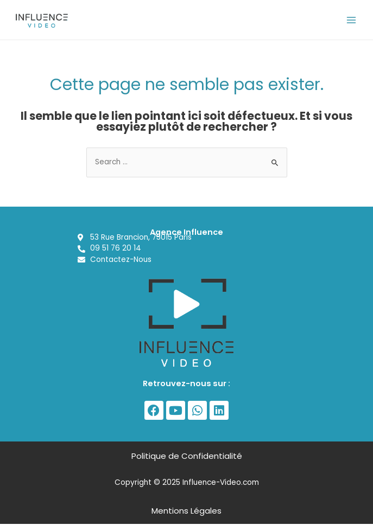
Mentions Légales (186, 511)
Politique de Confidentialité (186, 457)
